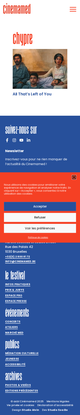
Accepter (40, 206)
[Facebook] (7, 140)
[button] (74, 177)
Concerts (12, 321)
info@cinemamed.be (20, 261)
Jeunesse (12, 359)
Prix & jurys (14, 290)
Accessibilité (15, 364)
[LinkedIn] (28, 140)
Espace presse (16, 301)
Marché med (14, 333)
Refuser (40, 217)
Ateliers (11, 327)
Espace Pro (13, 295)
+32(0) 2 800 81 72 (17, 256)
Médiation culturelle (21, 353)
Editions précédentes (21, 390)
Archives (13, 376)
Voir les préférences (40, 228)
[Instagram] (14, 140)
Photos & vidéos (18, 385)
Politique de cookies (38, 237)
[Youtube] (21, 140)
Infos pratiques (17, 284)
